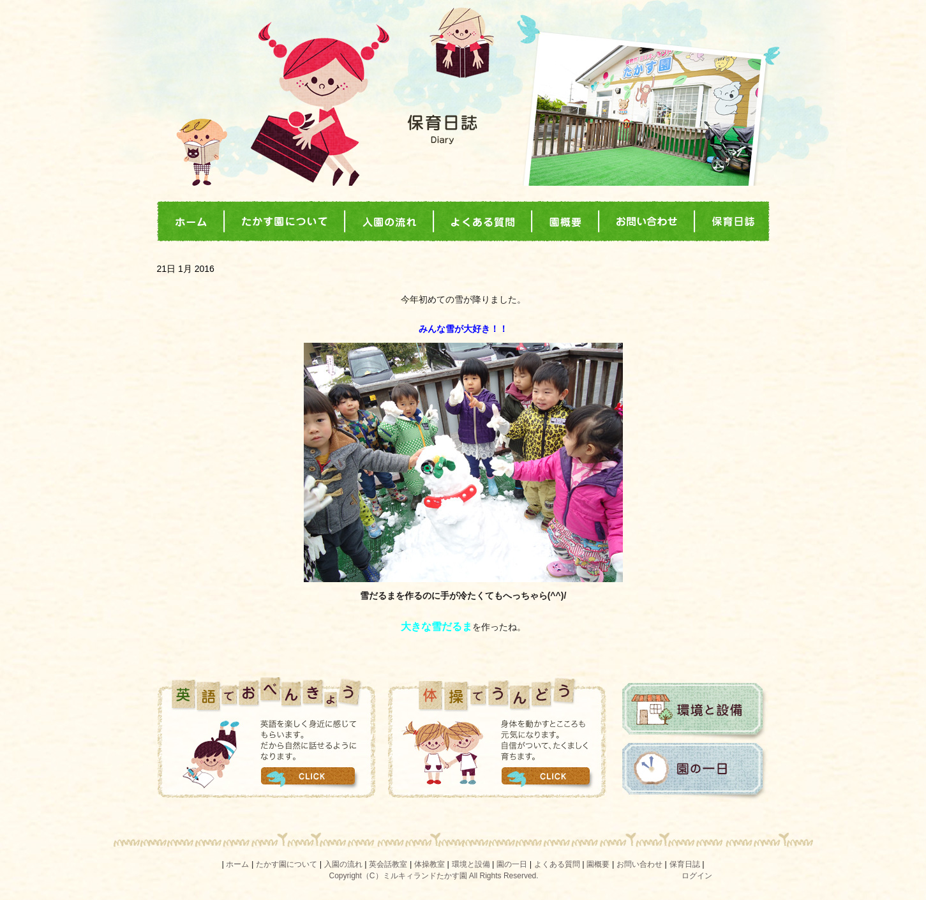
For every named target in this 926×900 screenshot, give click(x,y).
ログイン (697, 875)
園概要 (597, 864)
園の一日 (695, 772)
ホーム (237, 864)
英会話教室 (388, 864)
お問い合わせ (639, 864)
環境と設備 (695, 712)
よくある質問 (557, 864)
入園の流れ (343, 864)
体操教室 (429, 864)
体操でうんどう (497, 737)
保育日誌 (684, 864)
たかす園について (286, 864)
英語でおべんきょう (266, 737)
